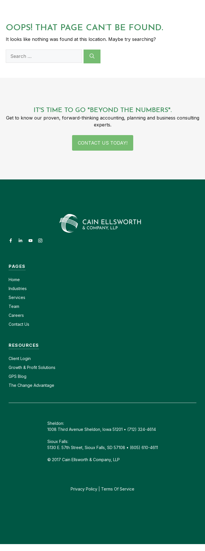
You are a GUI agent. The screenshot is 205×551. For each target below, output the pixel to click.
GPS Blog (17, 376)
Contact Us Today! (102, 143)
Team (14, 306)
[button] (170, 10)
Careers (16, 315)
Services (17, 297)
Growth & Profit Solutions (32, 367)
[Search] (92, 56)
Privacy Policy (84, 488)
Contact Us (19, 324)
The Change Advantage (31, 385)
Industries (18, 288)
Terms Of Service (117, 488)
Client (14, 358)
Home (14, 279)
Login (25, 358)
